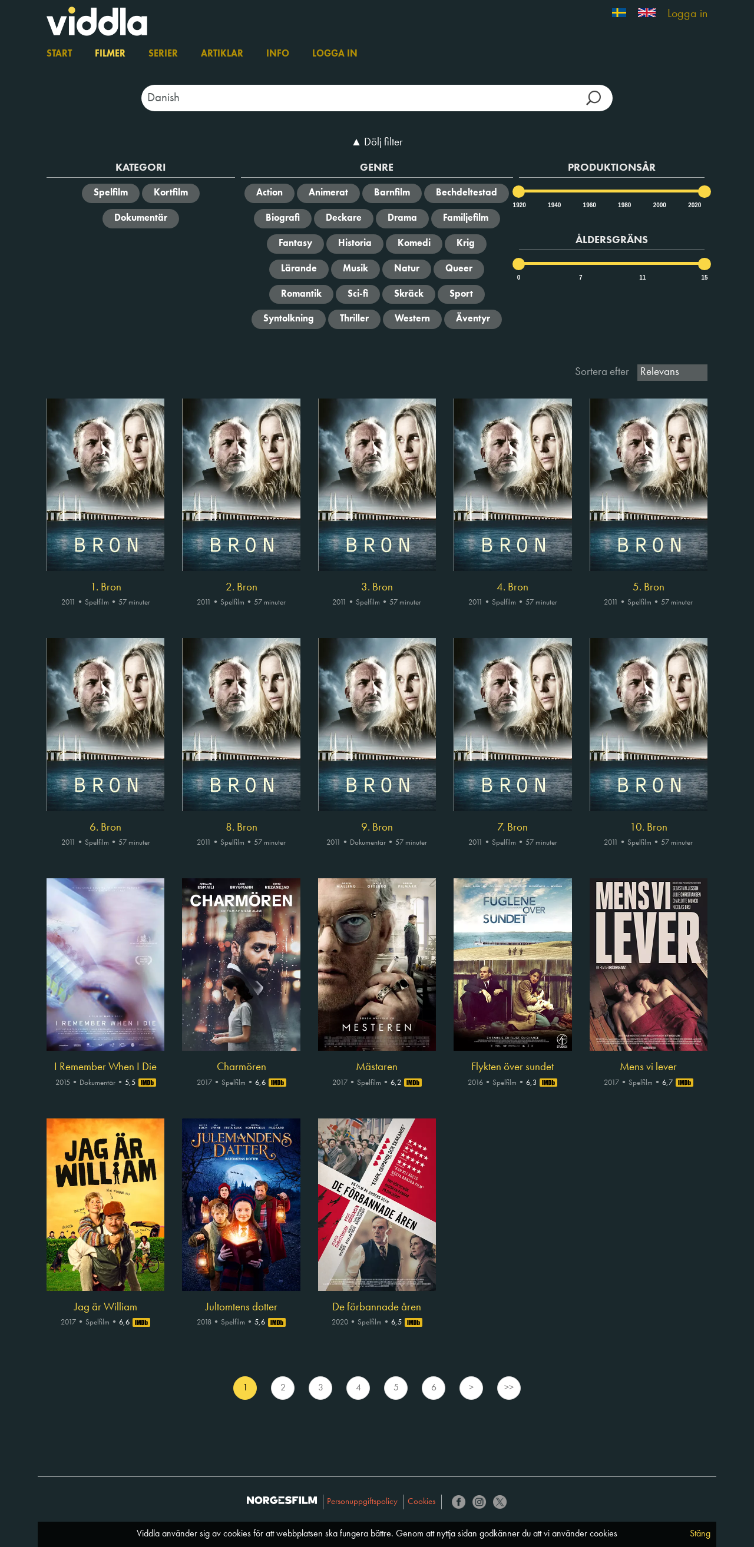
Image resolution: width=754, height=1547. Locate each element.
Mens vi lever (648, 1067)
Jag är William (105, 1307)
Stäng (700, 1534)
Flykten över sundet (512, 1067)
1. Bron (105, 587)
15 (704, 277)
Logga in (687, 14)
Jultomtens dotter (241, 1307)
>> (509, 1388)
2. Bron (241, 587)
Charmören (241, 1067)
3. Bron (377, 587)
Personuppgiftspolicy (362, 1502)
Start (59, 54)
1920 (519, 205)
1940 (554, 205)
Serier (163, 54)
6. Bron (105, 828)
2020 (694, 205)
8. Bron (241, 828)
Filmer (110, 54)
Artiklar (222, 54)
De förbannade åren (376, 1307)
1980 (624, 205)
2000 (659, 205)
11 (642, 277)
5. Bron (648, 587)
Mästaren (377, 1067)
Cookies (421, 1502)
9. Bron (377, 828)
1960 (589, 205)
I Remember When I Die (105, 1067)
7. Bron (512, 828)
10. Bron (648, 828)
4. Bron (512, 587)
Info (277, 54)
